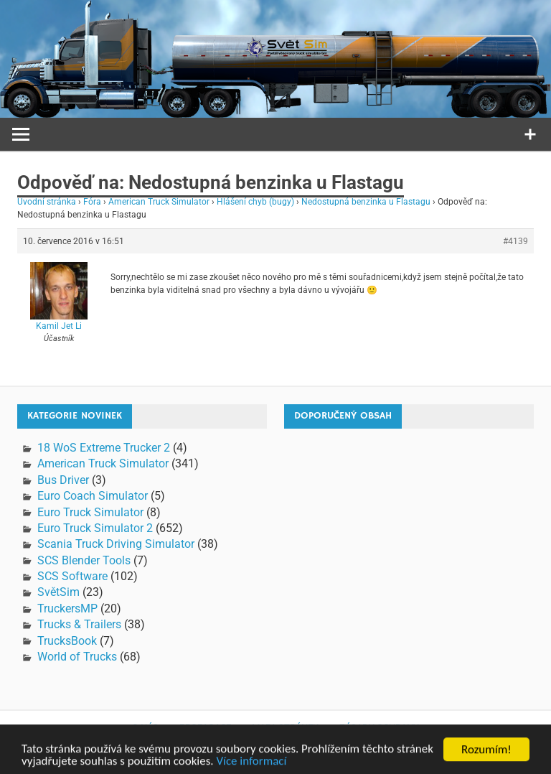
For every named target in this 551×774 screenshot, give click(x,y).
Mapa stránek (285, 727)
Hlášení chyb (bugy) (255, 202)
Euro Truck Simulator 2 (95, 528)
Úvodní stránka (46, 202)
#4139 (515, 241)
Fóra (92, 202)
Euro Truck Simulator (90, 512)
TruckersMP (67, 608)
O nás (145, 727)
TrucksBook (67, 641)
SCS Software (72, 576)
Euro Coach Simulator (92, 496)
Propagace (205, 727)
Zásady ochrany (379, 727)
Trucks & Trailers (79, 624)
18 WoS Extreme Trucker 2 (103, 447)
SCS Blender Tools (84, 560)
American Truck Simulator (158, 202)
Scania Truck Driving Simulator (115, 544)
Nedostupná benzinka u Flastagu (365, 202)
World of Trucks (77, 656)
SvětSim (58, 592)
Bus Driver (63, 480)
